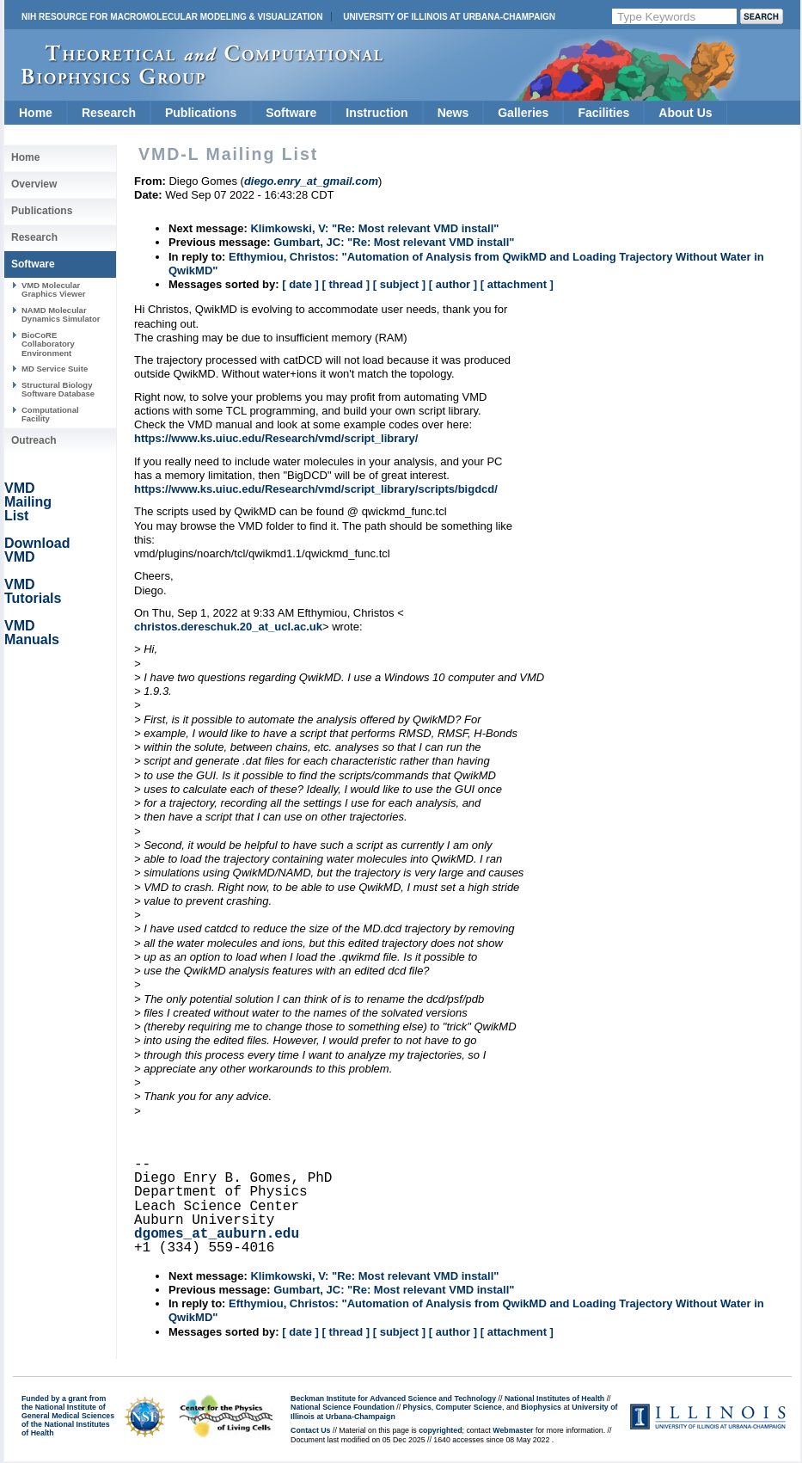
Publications (200, 113)
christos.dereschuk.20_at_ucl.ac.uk (228, 626)
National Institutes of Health (554, 1398)
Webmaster (513, 1430)
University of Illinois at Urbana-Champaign (449, 17)
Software (291, 113)
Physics (417, 1407)
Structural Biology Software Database (58, 389)
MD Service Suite (54, 368)
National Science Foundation (343, 1407)
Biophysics (541, 1407)
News (453, 113)
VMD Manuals (31, 632)
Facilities (603, 113)
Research (109, 113)
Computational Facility (50, 414)
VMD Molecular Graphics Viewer (53, 289)
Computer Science (469, 1407)
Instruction (376, 113)
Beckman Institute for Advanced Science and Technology (393, 1398)
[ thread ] (345, 284)
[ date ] (300, 284)
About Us (685, 113)
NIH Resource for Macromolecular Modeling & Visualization (171, 17)
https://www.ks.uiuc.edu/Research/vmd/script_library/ (276, 438)
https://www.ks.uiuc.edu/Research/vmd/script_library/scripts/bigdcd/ (316, 489)
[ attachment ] (517, 284)
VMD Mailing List (28, 502)
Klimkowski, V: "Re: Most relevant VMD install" (374, 228)
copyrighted (440, 1430)
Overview (34, 184)
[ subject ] (399, 284)
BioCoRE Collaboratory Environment (48, 344)
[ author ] (453, 284)
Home (35, 113)
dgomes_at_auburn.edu (216, 1234)
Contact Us (310, 1430)
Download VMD (37, 550)
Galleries (523, 113)
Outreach (34, 440)
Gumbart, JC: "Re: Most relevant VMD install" (393, 242)
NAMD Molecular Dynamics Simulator (61, 314)
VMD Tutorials (32, 591)
